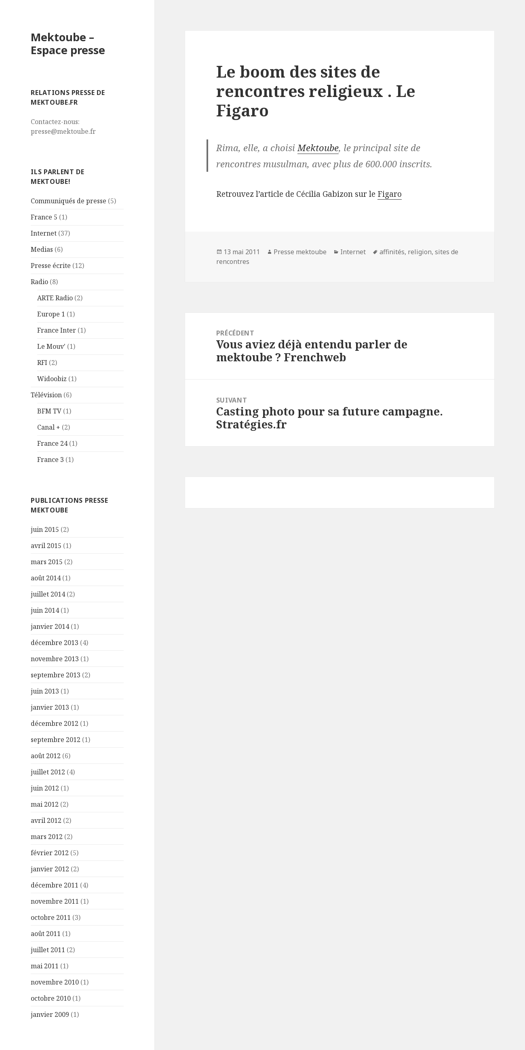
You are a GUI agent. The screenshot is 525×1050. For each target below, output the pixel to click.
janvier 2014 (50, 626)
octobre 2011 (51, 917)
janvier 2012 (50, 868)
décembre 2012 (54, 723)
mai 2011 (45, 965)
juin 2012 (45, 788)
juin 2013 (45, 691)
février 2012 (50, 852)
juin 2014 (45, 610)
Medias (42, 249)
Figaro (389, 194)
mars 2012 (47, 836)
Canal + (48, 427)
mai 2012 (45, 804)
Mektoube (318, 147)
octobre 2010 (51, 998)
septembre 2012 (55, 739)
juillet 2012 (48, 771)
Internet (44, 233)
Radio (39, 281)
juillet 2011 (48, 949)
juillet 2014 (48, 594)
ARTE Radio (55, 297)
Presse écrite (51, 265)
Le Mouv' (51, 346)
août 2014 (46, 577)
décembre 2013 (54, 642)
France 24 (52, 443)
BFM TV (49, 411)
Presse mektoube (300, 251)
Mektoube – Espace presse (68, 43)
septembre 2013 (55, 674)
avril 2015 (46, 545)
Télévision (46, 394)
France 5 (44, 217)
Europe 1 (51, 314)
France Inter (56, 330)
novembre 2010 (55, 982)
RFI (42, 362)
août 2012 (46, 755)
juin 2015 (45, 529)
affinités (392, 251)
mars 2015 (47, 561)
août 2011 (46, 933)
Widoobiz (52, 378)
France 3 (50, 459)
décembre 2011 (54, 885)
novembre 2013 (55, 658)
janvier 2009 (50, 1014)
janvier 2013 (50, 707)
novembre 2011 (55, 901)
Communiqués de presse (68, 200)
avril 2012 (46, 820)
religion (420, 251)
